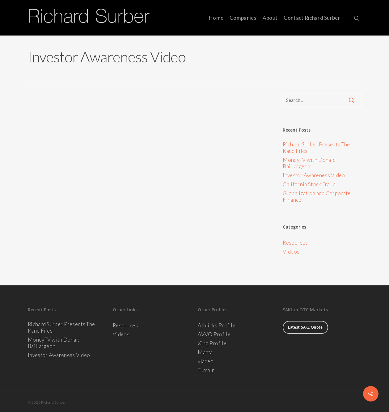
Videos (291, 251)
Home (216, 18)
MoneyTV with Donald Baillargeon (309, 163)
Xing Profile (212, 343)
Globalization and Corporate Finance (316, 196)
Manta (205, 352)
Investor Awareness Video (314, 175)
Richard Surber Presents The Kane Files (316, 147)
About (270, 18)
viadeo (206, 361)
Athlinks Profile (216, 325)
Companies (243, 18)
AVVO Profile (214, 334)
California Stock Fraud (309, 184)
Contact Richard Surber (312, 18)
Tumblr (206, 370)
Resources (295, 242)
